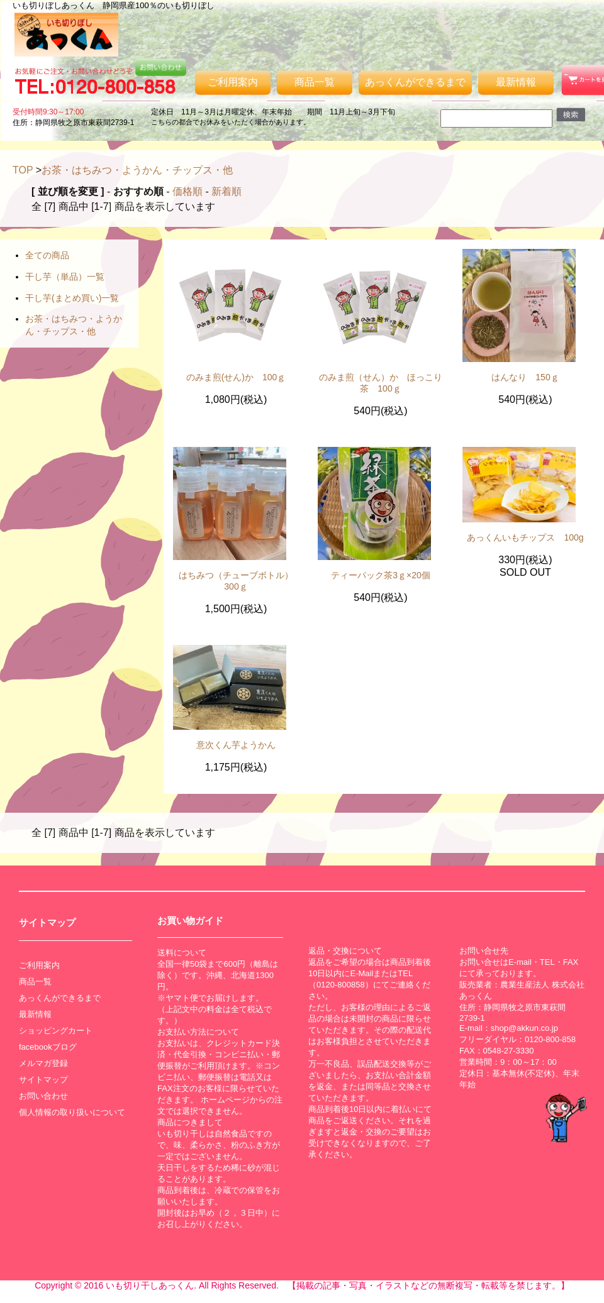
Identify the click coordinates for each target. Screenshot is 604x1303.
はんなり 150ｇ (525, 377)
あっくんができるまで (415, 82)
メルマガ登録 (43, 1063)
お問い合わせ (43, 1096)
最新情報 (516, 82)
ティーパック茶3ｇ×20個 (380, 575)
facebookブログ (48, 1047)
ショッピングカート (55, 1030)
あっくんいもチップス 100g (525, 537)
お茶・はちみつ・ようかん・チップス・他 (137, 170)
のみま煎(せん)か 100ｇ (236, 377)
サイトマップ (43, 1079)
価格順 (187, 191)
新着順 (226, 191)
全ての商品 (47, 255)
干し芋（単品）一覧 (64, 277)
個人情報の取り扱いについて (72, 1112)
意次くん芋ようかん (236, 745)
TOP (23, 170)
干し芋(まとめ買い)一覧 (72, 298)
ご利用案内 (233, 82)
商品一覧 (314, 82)
